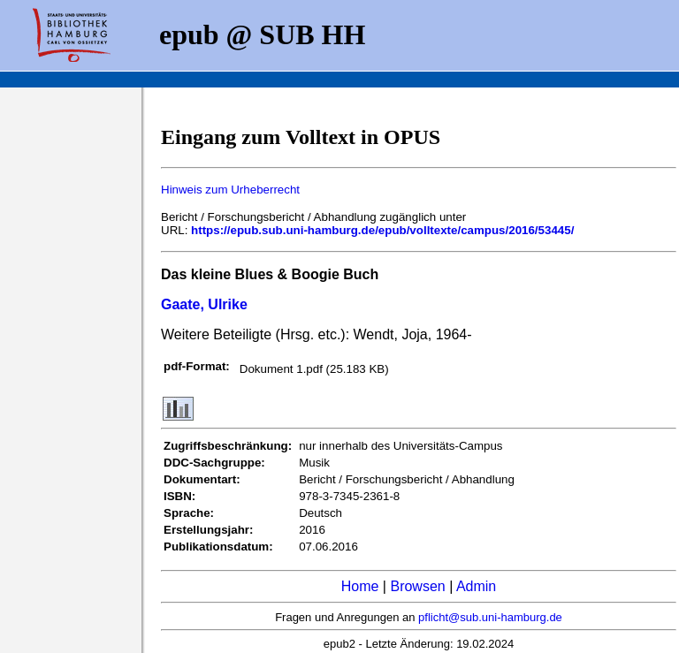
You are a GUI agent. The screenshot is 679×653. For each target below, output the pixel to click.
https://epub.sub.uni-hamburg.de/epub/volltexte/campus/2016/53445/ (382, 230)
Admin (476, 586)
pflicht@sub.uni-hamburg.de (490, 617)
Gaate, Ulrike (204, 304)
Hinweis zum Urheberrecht (230, 189)
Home (360, 586)
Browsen (417, 586)
